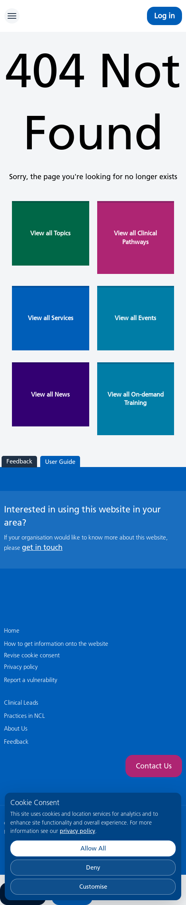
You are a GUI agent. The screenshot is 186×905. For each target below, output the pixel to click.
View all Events (135, 318)
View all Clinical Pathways (135, 237)
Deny (93, 867)
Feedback (19, 461)
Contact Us (154, 765)
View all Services (50, 318)
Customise (93, 886)
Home (12, 630)
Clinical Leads (21, 702)
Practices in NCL (24, 715)
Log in (164, 15)
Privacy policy (21, 666)
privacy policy (77, 831)
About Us (15, 728)
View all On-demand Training (136, 399)
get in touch (42, 547)
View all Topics (50, 233)
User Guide (60, 461)
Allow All (93, 848)
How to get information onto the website (56, 643)
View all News (50, 394)
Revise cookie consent (32, 655)
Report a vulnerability (30, 680)
